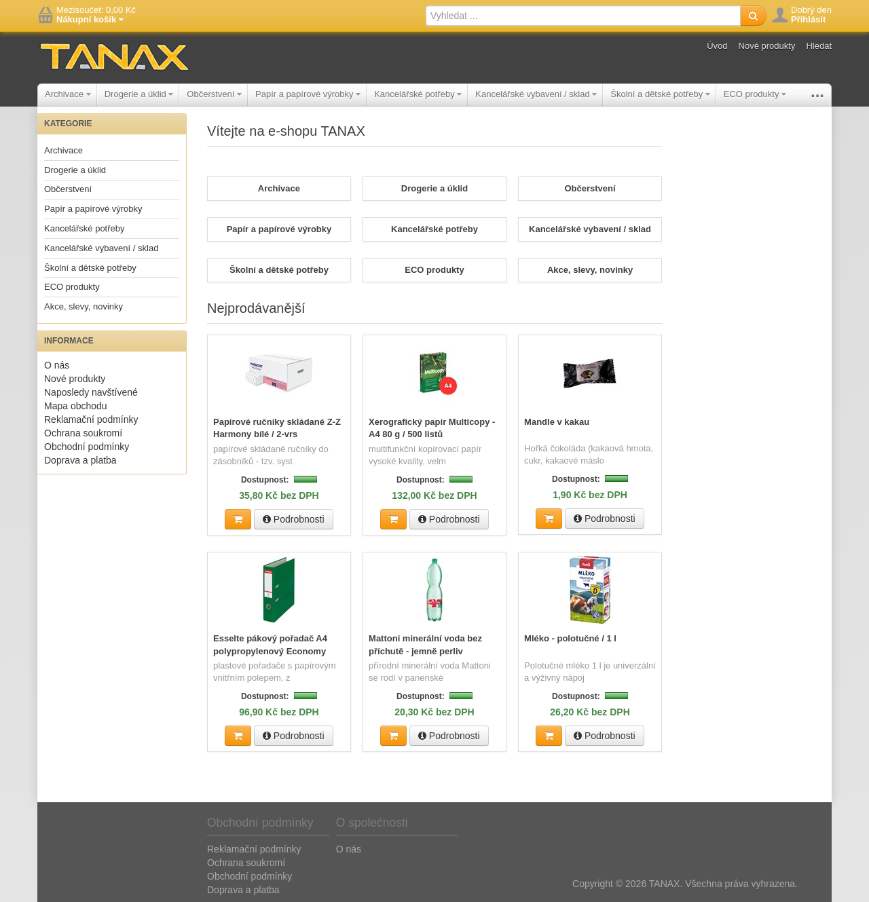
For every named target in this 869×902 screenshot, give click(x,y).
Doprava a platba (80, 460)
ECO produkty (755, 94)
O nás (56, 365)
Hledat (819, 46)
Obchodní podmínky (86, 446)
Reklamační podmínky (91, 419)
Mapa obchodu (75, 405)
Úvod (717, 46)
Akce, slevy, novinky (83, 306)
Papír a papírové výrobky (307, 94)
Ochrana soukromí (83, 433)
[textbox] (583, 15)
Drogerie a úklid (139, 94)
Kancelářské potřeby (418, 94)
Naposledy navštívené (91, 392)
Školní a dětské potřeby (659, 94)
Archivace (68, 94)
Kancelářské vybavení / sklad (536, 94)
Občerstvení (214, 94)
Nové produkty (767, 46)
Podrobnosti (294, 518)
